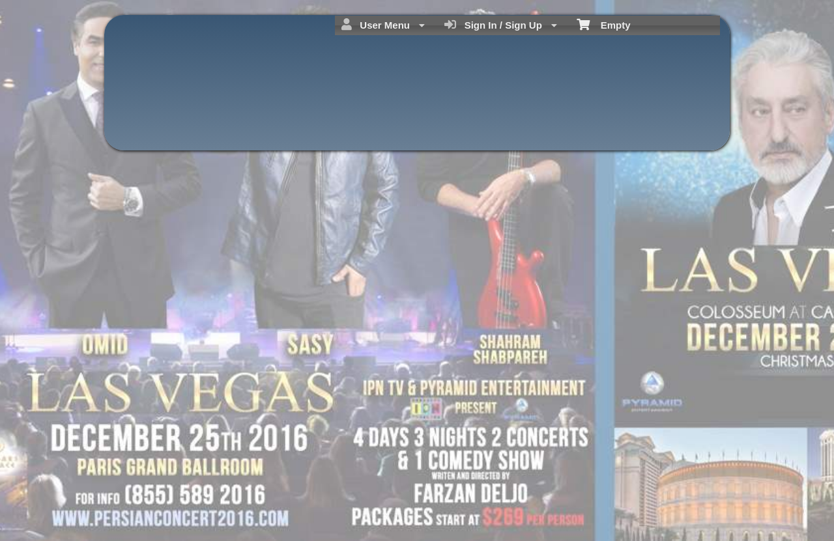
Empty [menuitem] (604, 24)
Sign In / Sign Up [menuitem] (500, 25)
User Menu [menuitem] (383, 25)
